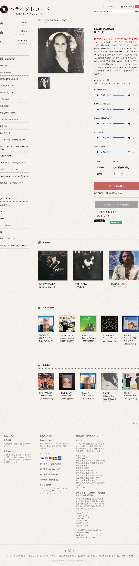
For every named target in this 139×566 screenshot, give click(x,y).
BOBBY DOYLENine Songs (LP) (47, 285)
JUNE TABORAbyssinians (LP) (67, 394)
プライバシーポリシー (48, 556)
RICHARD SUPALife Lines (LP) (118, 285)
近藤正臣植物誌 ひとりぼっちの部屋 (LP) (116, 394)
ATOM (130, 556)
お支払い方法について (67, 556)
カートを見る (131, 6)
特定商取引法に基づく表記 (109, 556)
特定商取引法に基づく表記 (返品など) (109, 193)
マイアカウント (112, 6)
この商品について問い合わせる (116, 205)
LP (46, 22)
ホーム (9, 556)
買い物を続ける (103, 216)
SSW (64, 20)
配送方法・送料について (87, 556)
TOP (40, 20)
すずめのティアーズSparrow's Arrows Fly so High (95, 336)
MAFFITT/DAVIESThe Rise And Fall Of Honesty (52, 394)
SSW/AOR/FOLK (51, 20)
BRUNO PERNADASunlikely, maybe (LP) (69, 336)
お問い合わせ (33, 556)
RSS (123, 556)
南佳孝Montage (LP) (130, 394)
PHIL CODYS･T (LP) (81, 285)
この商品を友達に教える (106, 212)
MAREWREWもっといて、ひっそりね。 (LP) (116, 336)
